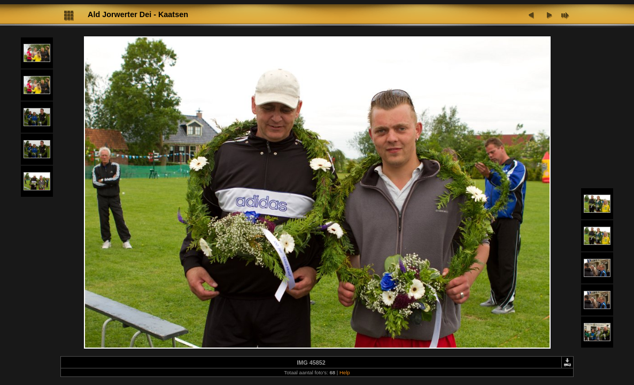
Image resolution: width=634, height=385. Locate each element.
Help (344, 372)
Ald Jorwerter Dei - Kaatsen (138, 14)
